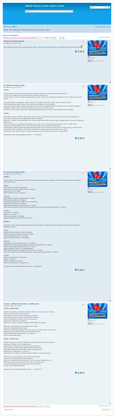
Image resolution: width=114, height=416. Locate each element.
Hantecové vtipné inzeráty (11, 35)
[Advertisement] (44, 67)
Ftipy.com (28, 11)
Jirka (89, 56)
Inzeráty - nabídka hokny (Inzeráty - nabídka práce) (21, 304)
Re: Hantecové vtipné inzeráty (14, 85)
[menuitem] (15, 27)
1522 (91, 60)
